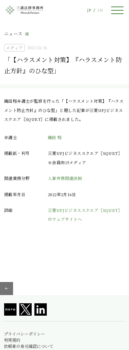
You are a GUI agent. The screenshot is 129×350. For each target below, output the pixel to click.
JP (89, 10)
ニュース (13, 33)
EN (100, 10)
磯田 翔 (55, 137)
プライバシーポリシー (24, 334)
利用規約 (12, 340)
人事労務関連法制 (65, 178)
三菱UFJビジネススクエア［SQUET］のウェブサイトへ (85, 214)
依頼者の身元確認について (28, 346)
